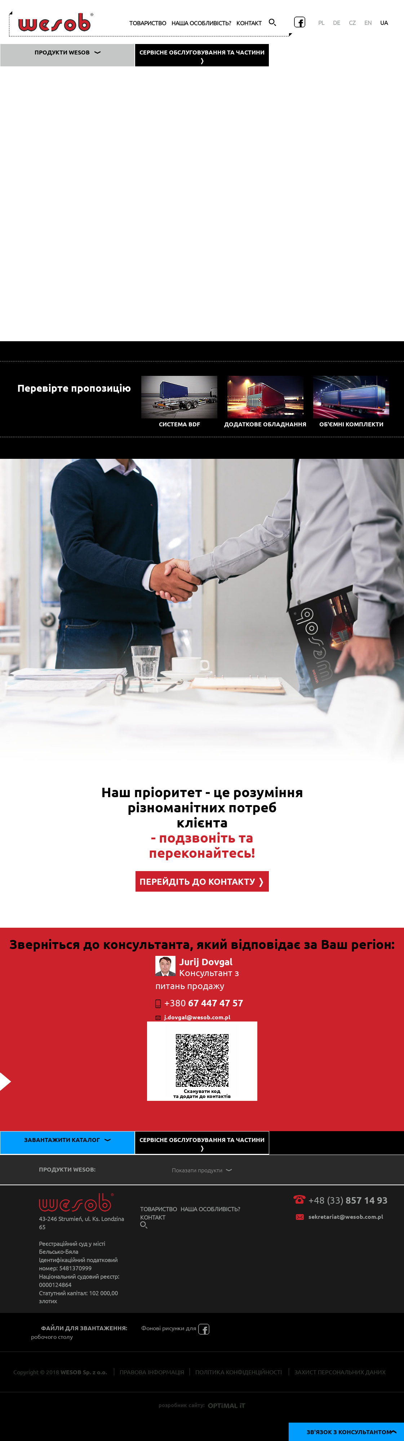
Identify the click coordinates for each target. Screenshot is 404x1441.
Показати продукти (203, 1170)
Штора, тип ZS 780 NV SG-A (49, 166)
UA (384, 22)
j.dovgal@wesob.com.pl (192, 1017)
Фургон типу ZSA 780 (41, 182)
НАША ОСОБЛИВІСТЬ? (201, 23)
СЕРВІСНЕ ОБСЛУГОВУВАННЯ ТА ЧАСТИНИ (202, 56)
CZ (352, 22)
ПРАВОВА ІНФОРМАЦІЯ (152, 1371)
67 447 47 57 (199, 1003)
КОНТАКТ (249, 23)
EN (368, 22)
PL (321, 22)
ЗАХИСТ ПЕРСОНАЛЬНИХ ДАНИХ (340, 1371)
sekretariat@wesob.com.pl (345, 1216)
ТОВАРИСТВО (147, 23)
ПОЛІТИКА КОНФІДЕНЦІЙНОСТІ (238, 1371)
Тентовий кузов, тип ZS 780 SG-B (56, 197)
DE (336, 22)
